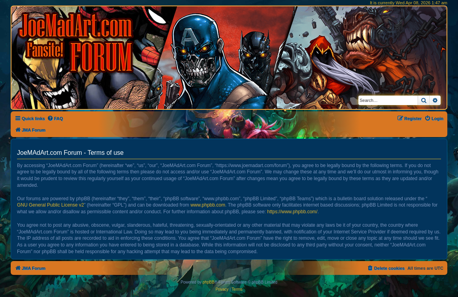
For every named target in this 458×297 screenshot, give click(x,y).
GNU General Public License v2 (50, 205)
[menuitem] (55, 118)
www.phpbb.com (207, 205)
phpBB (209, 282)
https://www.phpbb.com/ (292, 211)
